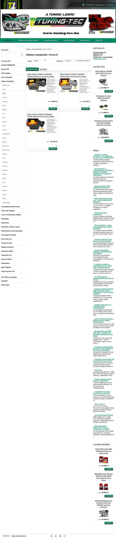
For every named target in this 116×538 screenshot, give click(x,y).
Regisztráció (110, 5)
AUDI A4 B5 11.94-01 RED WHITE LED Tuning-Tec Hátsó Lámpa (103, 451)
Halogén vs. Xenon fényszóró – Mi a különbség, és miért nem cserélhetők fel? (103, 156)
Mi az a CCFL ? (99, 404)
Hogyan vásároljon (51, 40)
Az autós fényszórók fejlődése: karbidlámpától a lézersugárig (102, 251)
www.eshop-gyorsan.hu (19, 536)
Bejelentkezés (100, 5)
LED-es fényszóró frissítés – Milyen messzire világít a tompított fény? (103, 320)
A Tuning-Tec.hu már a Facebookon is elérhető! (101, 392)
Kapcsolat (99, 40)
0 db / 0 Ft (89, 5)
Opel (44, 49)
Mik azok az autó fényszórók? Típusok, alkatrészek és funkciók (101, 427)
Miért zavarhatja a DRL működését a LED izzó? (101, 187)
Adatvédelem (85, 40)
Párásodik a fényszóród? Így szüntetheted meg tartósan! (103, 360)
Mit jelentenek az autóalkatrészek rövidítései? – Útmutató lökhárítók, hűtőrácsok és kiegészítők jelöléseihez (103, 172)
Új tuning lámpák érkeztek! (103, 415)
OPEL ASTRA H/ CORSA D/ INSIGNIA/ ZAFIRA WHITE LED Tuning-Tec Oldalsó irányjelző (73, 76)
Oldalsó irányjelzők (37, 49)
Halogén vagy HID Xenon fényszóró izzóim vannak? (102, 240)
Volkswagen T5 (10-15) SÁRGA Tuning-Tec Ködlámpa (103, 98)
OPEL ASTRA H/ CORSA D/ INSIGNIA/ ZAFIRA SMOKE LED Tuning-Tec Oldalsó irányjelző (40, 76)
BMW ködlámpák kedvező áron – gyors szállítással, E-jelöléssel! (102, 200)
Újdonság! (97, 370)
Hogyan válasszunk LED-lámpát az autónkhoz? (102, 380)
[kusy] (52, 106)
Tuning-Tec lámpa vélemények (100, 213)
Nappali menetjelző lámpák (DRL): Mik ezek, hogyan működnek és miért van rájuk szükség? (103, 291)
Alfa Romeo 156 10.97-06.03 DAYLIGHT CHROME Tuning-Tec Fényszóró (103, 123)
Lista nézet (43, 69)
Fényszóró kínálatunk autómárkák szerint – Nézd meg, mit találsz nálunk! (102, 266)
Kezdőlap (28, 49)
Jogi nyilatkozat (69, 40)
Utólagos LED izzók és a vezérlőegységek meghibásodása (102, 306)
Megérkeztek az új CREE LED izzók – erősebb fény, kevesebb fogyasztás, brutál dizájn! (103, 333)
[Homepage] (8, 40)
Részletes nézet (32, 69)
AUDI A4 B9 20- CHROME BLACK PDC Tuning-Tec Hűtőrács (103, 73)
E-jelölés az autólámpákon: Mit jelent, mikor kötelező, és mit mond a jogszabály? (103, 348)
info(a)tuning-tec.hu (99, 59)
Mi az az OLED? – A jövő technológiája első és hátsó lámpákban (102, 226)
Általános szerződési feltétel (28, 40)
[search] (22, 54)
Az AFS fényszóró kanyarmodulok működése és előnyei (103, 278)
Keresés (4, 50)
